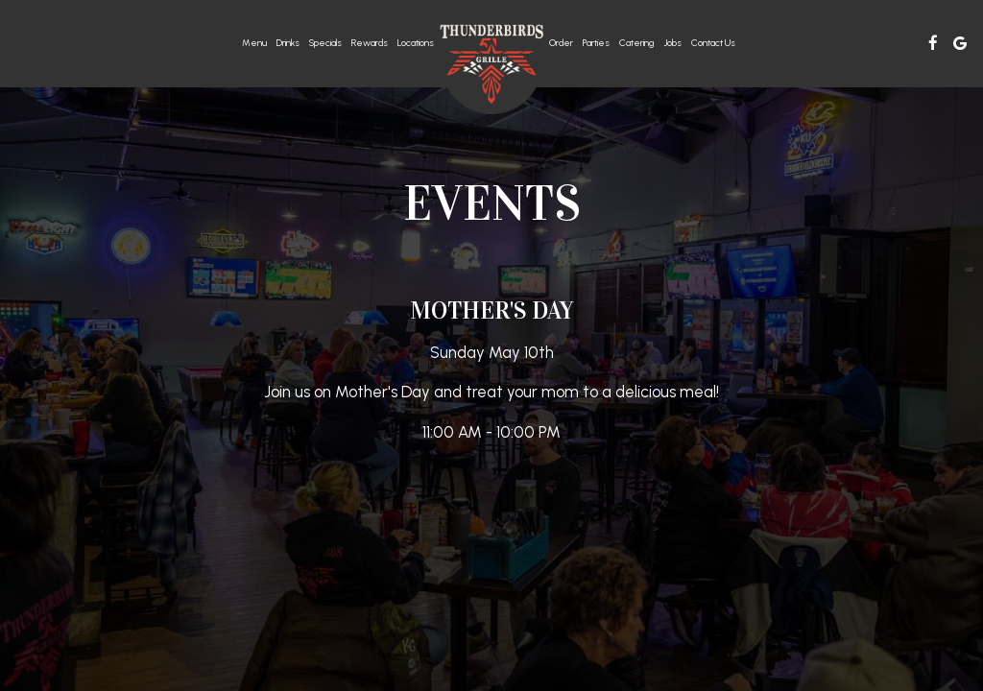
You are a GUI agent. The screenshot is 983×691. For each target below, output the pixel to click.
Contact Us (713, 42)
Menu (254, 42)
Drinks (288, 42)
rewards (369, 42)
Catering (636, 42)
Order (561, 42)
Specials (325, 42)
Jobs (672, 42)
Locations (415, 42)
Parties (596, 42)
